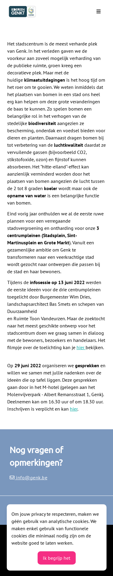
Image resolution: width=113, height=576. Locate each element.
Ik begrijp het (56, 558)
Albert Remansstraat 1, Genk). (74, 394)
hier (81, 347)
